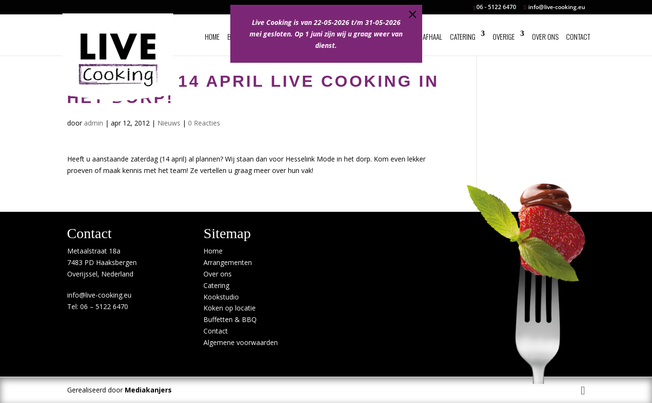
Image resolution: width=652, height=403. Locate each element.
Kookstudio (221, 296)
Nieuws (168, 122)
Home (212, 36)
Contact (578, 36)
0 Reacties (204, 122)
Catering (462, 36)
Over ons (545, 36)
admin (93, 122)
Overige (504, 36)
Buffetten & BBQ (230, 319)
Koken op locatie (229, 307)
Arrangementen (227, 262)
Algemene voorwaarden (240, 342)
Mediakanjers (148, 389)
